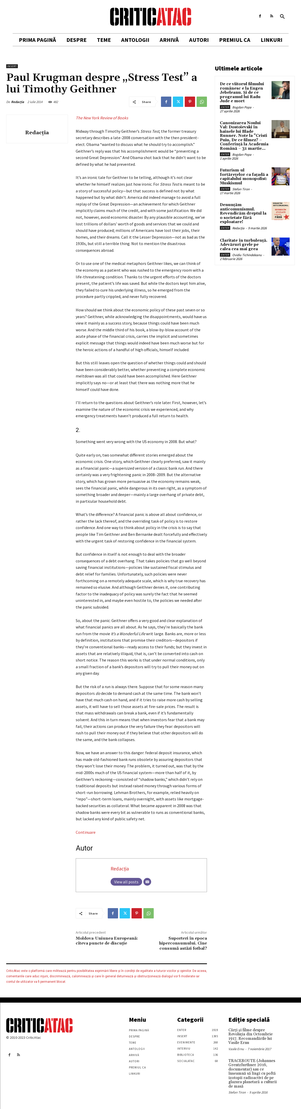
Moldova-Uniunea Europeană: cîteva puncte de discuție (107, 941)
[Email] (147, 882)
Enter (225, 107)
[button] (282, 17)
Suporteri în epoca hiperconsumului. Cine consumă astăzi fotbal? (183, 943)
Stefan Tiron (241, 189)
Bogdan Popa (241, 107)
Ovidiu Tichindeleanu (247, 255)
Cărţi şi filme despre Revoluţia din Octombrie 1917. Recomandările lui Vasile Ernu (250, 1036)
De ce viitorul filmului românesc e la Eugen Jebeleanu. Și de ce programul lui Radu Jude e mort (242, 93)
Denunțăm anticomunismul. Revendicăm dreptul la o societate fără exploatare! (243, 213)
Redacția (17, 102)
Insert (12, 66)
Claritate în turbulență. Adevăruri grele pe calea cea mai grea (243, 244)
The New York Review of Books (102, 117)
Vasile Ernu (236, 1049)
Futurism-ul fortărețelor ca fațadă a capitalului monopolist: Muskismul (244, 177)
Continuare (86, 832)
